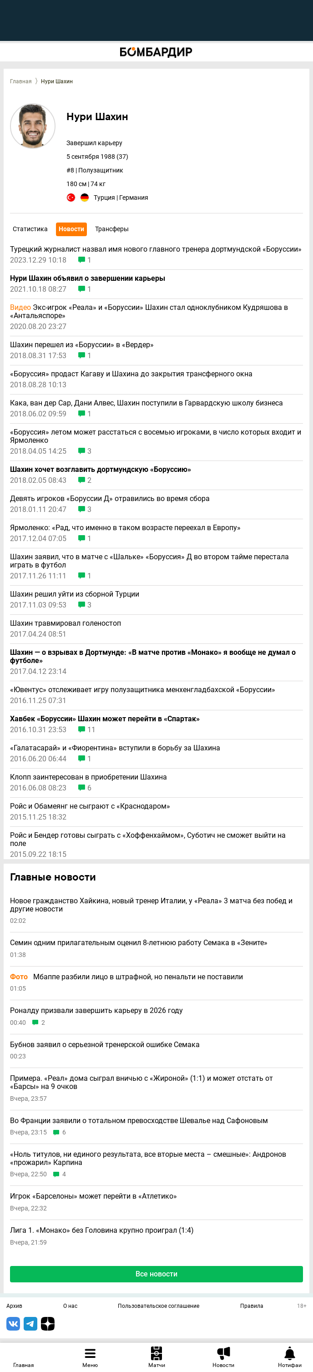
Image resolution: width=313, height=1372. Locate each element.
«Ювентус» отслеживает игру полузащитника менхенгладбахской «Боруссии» (142, 690)
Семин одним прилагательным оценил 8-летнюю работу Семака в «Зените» (139, 943)
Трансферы (112, 229)
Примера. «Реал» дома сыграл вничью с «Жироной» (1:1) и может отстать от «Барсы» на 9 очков (141, 1082)
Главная (21, 81)
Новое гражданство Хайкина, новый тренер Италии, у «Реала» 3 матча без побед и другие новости (151, 905)
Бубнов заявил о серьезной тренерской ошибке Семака (105, 1045)
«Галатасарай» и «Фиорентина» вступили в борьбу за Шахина (115, 748)
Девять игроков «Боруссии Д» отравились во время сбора (111, 499)
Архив (14, 1306)
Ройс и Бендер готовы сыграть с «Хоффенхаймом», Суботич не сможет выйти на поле (148, 839)
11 (91, 730)
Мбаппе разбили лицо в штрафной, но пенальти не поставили (126, 977)
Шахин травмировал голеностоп (65, 623)
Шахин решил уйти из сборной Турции (74, 594)
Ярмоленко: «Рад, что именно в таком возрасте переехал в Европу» (125, 528)
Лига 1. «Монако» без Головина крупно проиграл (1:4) (102, 1230)
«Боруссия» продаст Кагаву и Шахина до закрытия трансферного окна (131, 374)
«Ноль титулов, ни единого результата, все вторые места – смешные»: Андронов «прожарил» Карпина (148, 1158)
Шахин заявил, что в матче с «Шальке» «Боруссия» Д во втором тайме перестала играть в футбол (149, 561)
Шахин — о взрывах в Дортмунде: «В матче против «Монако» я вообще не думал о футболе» (153, 656)
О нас (70, 1306)
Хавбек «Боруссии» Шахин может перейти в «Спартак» (105, 719)
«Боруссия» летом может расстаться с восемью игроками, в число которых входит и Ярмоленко (155, 436)
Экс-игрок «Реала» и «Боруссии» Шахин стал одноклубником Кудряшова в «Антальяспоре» (149, 312)
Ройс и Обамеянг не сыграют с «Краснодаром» (90, 806)
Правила (251, 1306)
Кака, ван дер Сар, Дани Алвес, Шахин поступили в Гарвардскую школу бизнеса (146, 403)
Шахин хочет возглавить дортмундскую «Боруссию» (100, 470)
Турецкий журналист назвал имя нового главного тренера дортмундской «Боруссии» (156, 249)
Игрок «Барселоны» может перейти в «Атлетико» (93, 1196)
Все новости (156, 1274)
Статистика (30, 229)
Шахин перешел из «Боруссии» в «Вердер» (82, 345)
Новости (71, 229)
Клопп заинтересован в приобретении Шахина (88, 777)
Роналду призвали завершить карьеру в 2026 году (96, 1011)
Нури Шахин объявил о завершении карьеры (87, 278)
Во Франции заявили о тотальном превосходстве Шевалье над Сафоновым (139, 1121)
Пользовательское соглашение (158, 1306)
